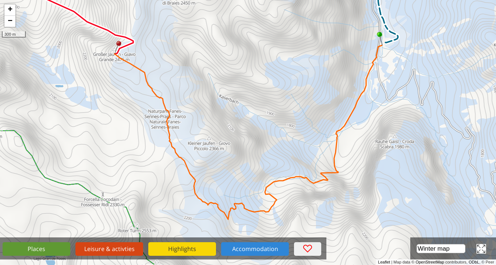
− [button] (10, 21)
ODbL (474, 262)
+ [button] (10, 9)
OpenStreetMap (429, 262)
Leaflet (384, 262)
